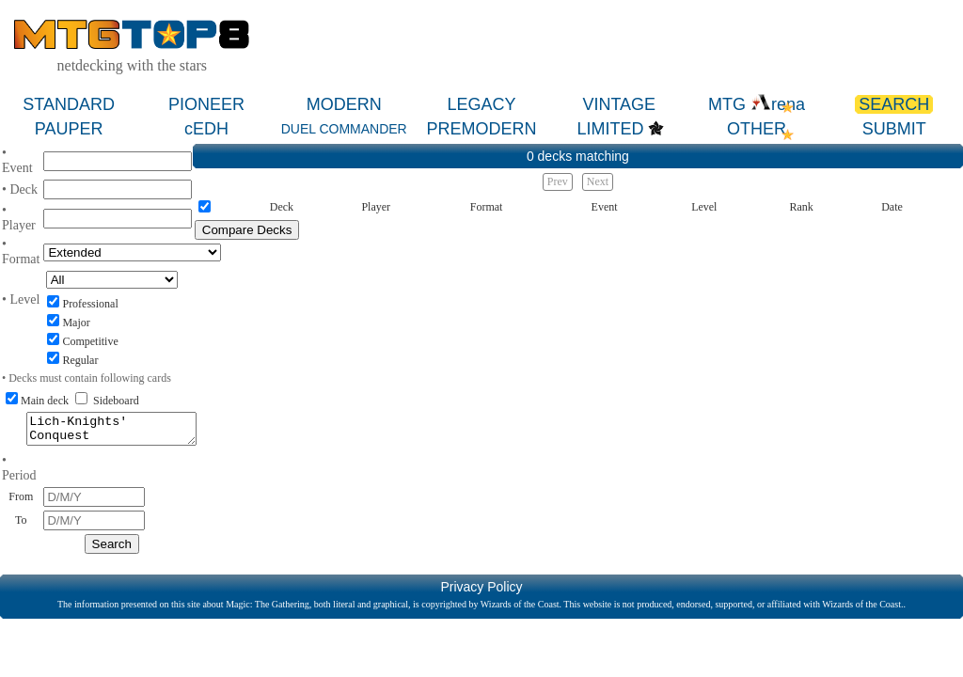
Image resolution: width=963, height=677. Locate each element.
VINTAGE (618, 104)
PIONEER (206, 104)
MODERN (344, 104)
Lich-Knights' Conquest (111, 431)
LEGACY (481, 104)
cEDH (206, 128)
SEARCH (894, 104)
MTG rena (756, 104)
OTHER (756, 128)
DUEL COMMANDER (344, 128)
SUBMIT (894, 128)
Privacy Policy (481, 592)
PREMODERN (481, 128)
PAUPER (69, 128)
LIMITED (609, 128)
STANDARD (69, 104)
